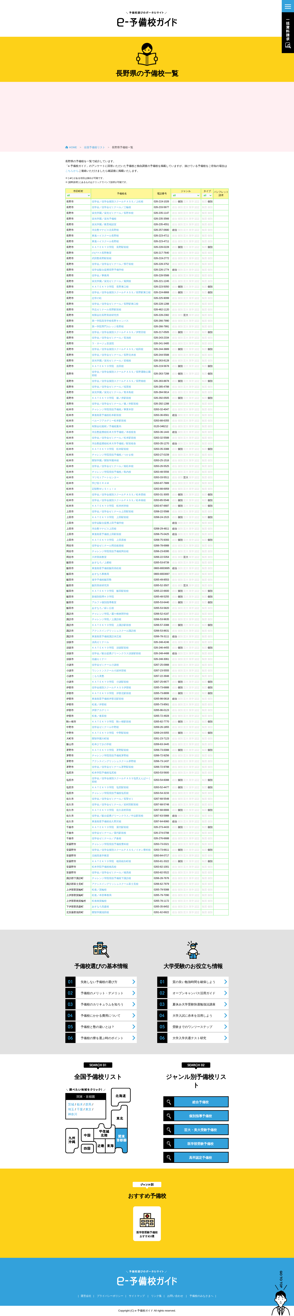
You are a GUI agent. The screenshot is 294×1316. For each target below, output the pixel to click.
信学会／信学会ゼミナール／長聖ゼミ (113, 798)
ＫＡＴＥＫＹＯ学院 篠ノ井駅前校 (111, 398)
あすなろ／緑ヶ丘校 (103, 608)
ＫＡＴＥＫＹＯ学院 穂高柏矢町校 (111, 861)
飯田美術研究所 (100, 585)
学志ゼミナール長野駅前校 (106, 309)
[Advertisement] (147, 114)
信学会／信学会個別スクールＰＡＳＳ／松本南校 (119, 500)
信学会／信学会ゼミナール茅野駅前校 (113, 767)
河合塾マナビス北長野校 (105, 229)
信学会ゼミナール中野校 (105, 727)
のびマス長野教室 (101, 252)
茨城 (71, 1104)
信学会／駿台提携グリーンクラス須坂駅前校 (116, 653)
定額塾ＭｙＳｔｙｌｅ (104, 488)
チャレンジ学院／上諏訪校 (106, 619)
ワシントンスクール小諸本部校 (109, 670)
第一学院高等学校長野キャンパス (110, 320)
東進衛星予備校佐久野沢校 (106, 821)
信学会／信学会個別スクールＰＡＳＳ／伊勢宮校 (119, 332)
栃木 (80, 1104)
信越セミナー (99, 659)
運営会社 (86, 1295)
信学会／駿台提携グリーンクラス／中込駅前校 (117, 815)
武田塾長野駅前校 (101, 258)
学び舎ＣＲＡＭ (100, 483)
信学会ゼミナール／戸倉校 (106, 838)
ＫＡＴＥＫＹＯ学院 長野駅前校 (110, 247)
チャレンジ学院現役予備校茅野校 (110, 755)
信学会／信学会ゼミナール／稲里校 (111, 386)
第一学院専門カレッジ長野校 (108, 326)
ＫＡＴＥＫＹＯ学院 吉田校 (108, 366)
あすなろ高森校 (100, 906)
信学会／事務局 (100, 275)
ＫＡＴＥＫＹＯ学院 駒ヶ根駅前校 (111, 721)
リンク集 (156, 1295)
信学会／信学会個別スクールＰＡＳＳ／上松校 (117, 201)
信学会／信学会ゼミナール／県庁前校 (113, 264)
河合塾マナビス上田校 (104, 528)
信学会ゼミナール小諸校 (105, 664)
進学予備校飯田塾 (101, 579)
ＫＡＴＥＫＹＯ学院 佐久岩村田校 (111, 810)
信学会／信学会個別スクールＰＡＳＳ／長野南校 (119, 381)
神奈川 (72, 1114)
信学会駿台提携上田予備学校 (108, 522)
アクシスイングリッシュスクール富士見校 (115, 884)
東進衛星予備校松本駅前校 (106, 415)
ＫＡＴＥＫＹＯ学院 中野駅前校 (110, 732)
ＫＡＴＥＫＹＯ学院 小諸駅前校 (110, 681)
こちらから (72, 170)
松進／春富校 (99, 715)
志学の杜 (97, 298)
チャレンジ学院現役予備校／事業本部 (113, 409)
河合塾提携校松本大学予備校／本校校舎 (114, 432)
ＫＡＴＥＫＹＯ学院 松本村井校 (110, 505)
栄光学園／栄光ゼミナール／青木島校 (113, 392)
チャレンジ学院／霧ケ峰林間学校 (110, 613)
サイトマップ (137, 1295)
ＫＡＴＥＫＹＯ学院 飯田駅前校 (110, 590)
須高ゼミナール (100, 642)
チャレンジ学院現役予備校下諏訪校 (111, 878)
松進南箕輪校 (99, 900)
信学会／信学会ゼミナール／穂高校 (111, 872)
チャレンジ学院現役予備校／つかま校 (113, 454)
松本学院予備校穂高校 (104, 866)
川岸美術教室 (99, 557)
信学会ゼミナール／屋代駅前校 (109, 832)
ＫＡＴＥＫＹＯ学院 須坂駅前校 (110, 647)
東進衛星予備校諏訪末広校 (106, 636)
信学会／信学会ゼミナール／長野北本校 (114, 354)
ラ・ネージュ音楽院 (103, 343)
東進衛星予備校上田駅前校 (106, 534)
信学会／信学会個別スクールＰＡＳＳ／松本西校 (119, 494)
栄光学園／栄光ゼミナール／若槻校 (111, 360)
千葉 (80, 1109)
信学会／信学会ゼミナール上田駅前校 (113, 511)
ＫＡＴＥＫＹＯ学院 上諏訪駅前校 (111, 625)
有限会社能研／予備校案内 (106, 426)
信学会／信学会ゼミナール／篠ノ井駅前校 (115, 403)
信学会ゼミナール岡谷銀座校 (108, 545)
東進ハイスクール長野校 (105, 235)
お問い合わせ (175, 1295)
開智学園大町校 (100, 738)
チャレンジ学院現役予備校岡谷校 (110, 551)
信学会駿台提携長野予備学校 (108, 269)
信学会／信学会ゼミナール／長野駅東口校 (115, 303)
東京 (88, 1109)
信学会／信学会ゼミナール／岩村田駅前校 (115, 804)
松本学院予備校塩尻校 (104, 772)
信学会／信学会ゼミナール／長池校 (111, 337)
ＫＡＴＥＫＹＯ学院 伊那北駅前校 (111, 693)
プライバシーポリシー (110, 1295)
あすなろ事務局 (100, 574)
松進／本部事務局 (101, 895)
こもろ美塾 (98, 676)
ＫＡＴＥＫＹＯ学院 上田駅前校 (110, 517)
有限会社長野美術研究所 (105, 315)
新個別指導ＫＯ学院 (103, 596)
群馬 (88, 1104)
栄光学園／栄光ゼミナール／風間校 (111, 281)
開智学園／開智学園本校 (105, 460)
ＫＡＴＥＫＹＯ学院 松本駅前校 (110, 449)
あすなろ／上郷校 (101, 562)
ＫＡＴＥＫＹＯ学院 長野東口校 (110, 286)
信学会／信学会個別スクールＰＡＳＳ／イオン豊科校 (121, 849)
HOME (73, 147)
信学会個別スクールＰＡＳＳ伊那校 (111, 687)
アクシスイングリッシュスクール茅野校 (114, 761)
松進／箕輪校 (99, 889)
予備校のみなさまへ (201, 1295)
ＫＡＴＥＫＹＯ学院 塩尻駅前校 (110, 787)
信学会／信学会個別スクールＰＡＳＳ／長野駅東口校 (121, 292)
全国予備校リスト (94, 147)
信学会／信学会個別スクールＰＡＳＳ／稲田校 (117, 349)
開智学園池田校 (100, 912)
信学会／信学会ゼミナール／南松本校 (113, 466)
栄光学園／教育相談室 (104, 224)
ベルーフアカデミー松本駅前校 (109, 420)
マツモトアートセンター (105, 477)
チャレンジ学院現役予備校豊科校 (110, 844)
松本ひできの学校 (101, 744)
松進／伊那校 (99, 704)
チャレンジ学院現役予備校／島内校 (111, 471)
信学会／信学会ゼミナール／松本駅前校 (114, 437)
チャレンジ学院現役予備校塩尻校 (110, 793)
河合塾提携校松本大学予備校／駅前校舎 (114, 443)
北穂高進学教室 (100, 855)
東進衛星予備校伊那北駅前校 (108, 698)
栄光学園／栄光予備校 (104, 218)
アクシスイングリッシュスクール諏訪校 (114, 630)
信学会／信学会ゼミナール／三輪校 (111, 207)
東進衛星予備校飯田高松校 (106, 568)
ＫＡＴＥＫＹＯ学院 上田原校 (109, 539)
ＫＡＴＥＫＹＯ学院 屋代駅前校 (110, 827)
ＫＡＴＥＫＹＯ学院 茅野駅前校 (110, 750)
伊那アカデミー (100, 710)
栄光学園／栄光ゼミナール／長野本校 (113, 213)
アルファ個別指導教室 (104, 602)
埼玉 (71, 1109)
